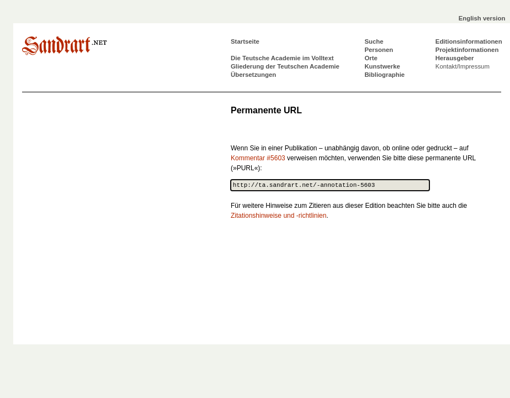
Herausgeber (454, 58)
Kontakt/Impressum (462, 66)
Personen (378, 49)
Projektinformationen (467, 49)
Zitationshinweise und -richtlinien (278, 215)
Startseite (245, 41)
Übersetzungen (253, 74)
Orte (370, 58)
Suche (373, 41)
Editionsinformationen (468, 41)
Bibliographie (384, 74)
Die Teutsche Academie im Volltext (282, 58)
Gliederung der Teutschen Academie (285, 66)
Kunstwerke (382, 66)
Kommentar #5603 (258, 158)
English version (482, 18)
